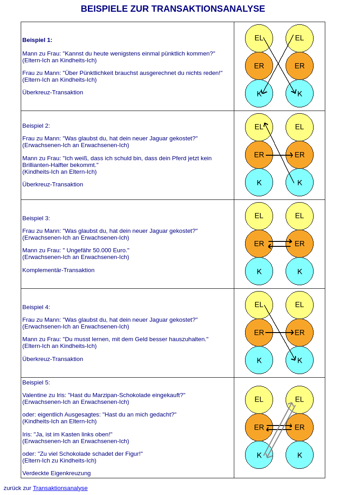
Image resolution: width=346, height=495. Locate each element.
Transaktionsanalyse (60, 488)
